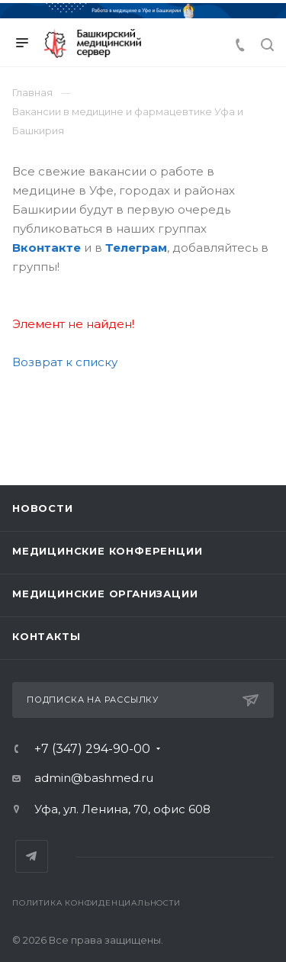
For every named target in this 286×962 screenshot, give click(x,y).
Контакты (46, 636)
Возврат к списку (64, 362)
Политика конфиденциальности (96, 903)
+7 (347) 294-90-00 (92, 749)
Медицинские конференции (107, 551)
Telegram (31, 856)
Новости (42, 508)
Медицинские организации (105, 593)
